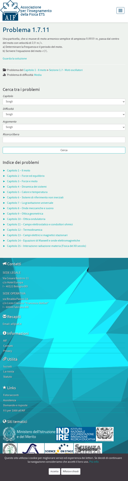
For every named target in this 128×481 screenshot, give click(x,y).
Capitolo (8, 96)
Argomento (9, 121)
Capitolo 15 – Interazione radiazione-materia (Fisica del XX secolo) (46, 246)
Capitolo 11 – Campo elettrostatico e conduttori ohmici (40, 224)
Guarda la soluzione (15, 58)
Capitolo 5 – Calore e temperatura (27, 192)
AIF (5, 340)
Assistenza (9, 400)
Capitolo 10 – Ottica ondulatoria (26, 219)
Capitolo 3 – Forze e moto (22, 181)
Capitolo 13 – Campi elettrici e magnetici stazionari (37, 235)
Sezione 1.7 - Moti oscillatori (66, 70)
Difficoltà (8, 109)
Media (38, 75)
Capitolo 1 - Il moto (35, 70)
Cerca (64, 150)
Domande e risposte (15, 405)
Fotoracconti (11, 395)
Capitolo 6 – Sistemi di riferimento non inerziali (35, 197)
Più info (94, 462)
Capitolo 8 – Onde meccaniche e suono (30, 208)
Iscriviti (7, 366)
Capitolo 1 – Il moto (18, 170)
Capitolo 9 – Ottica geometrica (25, 213)
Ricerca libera (11, 134)
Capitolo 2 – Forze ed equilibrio (26, 176)
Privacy (7, 351)
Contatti (8, 346)
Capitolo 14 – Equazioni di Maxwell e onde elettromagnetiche (43, 240)
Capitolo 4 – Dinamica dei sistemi (27, 186)
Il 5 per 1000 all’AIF (14, 410)
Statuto (7, 377)
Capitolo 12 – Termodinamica (24, 230)
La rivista (8, 371)
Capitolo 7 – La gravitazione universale (30, 203)
